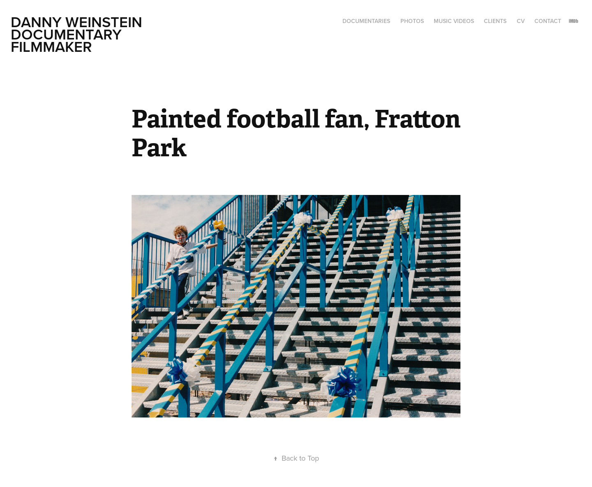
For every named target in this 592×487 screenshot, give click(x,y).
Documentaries (366, 21)
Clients (495, 21)
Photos (412, 21)
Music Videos (454, 21)
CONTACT (547, 21)
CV (521, 21)
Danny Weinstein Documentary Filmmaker (78, 34)
